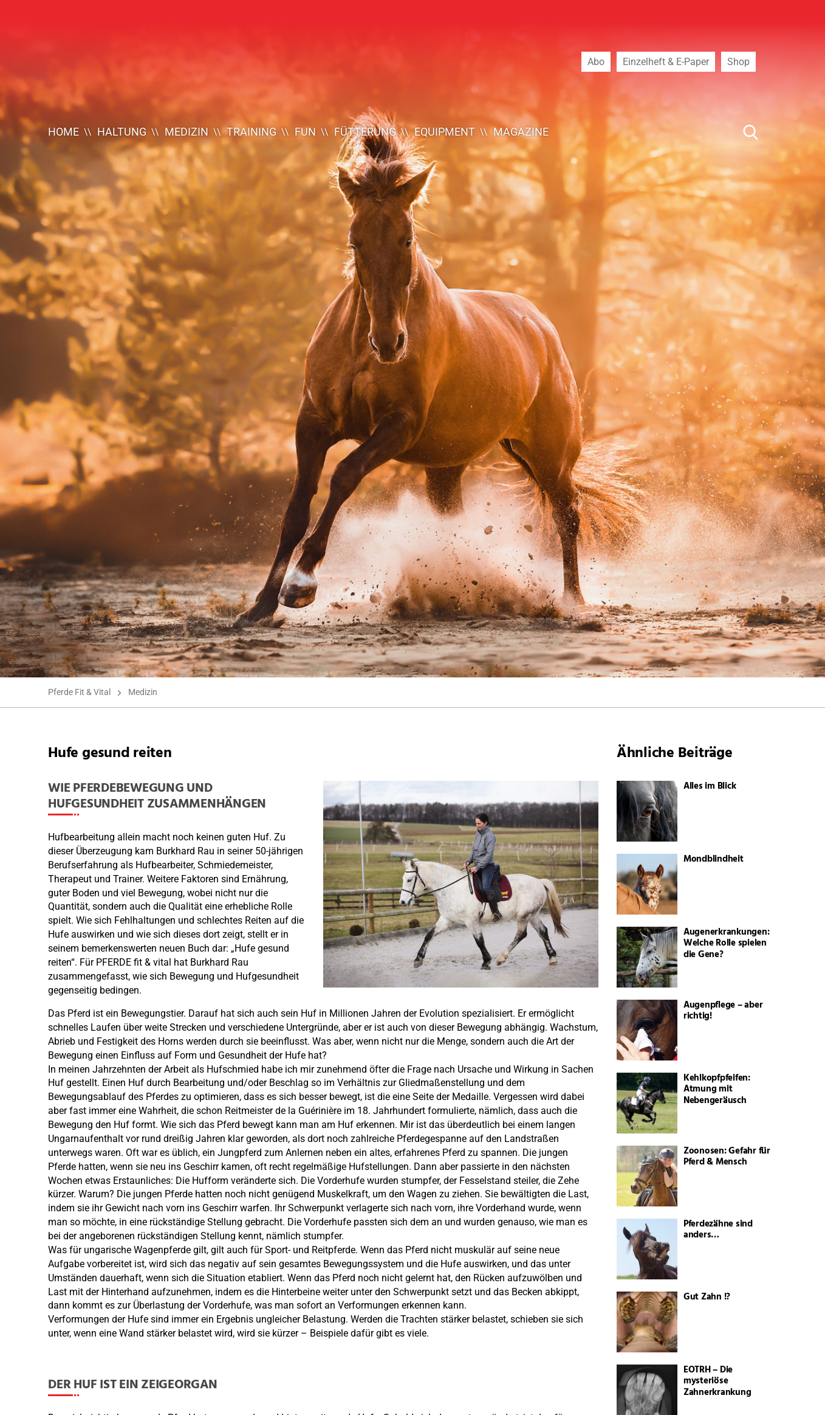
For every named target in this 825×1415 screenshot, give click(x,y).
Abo (595, 61)
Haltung (121, 131)
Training (251, 131)
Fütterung (365, 131)
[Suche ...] (714, 132)
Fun (305, 131)
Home (63, 131)
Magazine (521, 131)
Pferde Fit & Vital (79, 692)
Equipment (444, 131)
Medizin (186, 131)
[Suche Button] (751, 132)
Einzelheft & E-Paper (666, 61)
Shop (738, 61)
